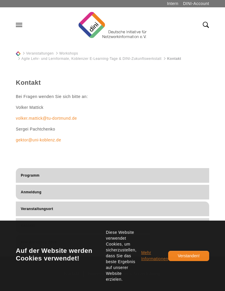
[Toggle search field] (206, 25)
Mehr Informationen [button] (154, 255)
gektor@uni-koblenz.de (38, 140)
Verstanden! (189, 255)
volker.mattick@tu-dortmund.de (46, 118)
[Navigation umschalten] (19, 25)
